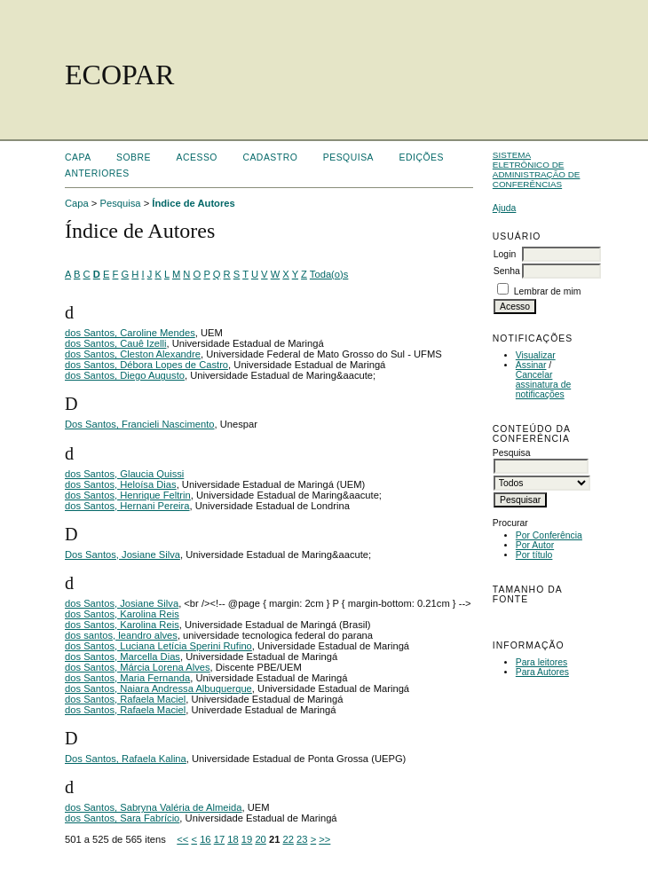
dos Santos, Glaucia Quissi (124, 473)
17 (219, 839)
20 (260, 839)
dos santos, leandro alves (121, 635)
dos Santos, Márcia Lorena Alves (137, 667)
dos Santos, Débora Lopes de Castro (146, 364)
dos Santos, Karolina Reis (122, 614)
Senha (507, 271)
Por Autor (535, 545)
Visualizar (536, 355)
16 (205, 839)
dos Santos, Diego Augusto (125, 375)
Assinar (531, 365)
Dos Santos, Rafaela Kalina (125, 758)
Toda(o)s (329, 274)
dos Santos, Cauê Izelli (115, 343)
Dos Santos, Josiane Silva (122, 554)
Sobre (133, 157)
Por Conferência (549, 535)
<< (182, 839)
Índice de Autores (193, 203)
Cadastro (269, 157)
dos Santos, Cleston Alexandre (133, 354)
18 (232, 839)
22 (288, 839)
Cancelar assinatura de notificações (543, 384)
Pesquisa (348, 157)
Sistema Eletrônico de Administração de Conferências (537, 169)
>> (324, 839)
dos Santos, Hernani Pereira (127, 505)
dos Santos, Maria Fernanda (127, 677)
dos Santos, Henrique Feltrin (128, 495)
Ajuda (505, 208)
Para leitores (541, 662)
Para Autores (542, 672)
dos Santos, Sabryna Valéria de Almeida (153, 807)
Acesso (197, 157)
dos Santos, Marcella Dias (122, 656)
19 (246, 839)
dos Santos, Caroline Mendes (130, 332)
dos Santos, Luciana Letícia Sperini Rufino (158, 646)
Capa (78, 157)
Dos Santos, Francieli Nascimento (140, 424)
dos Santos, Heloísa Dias (121, 484)
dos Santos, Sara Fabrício (122, 818)
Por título (534, 555)
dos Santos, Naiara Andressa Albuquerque (158, 688)
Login (505, 254)
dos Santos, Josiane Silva (121, 603)
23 (301, 839)
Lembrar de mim (547, 291)
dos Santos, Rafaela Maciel (125, 699)
